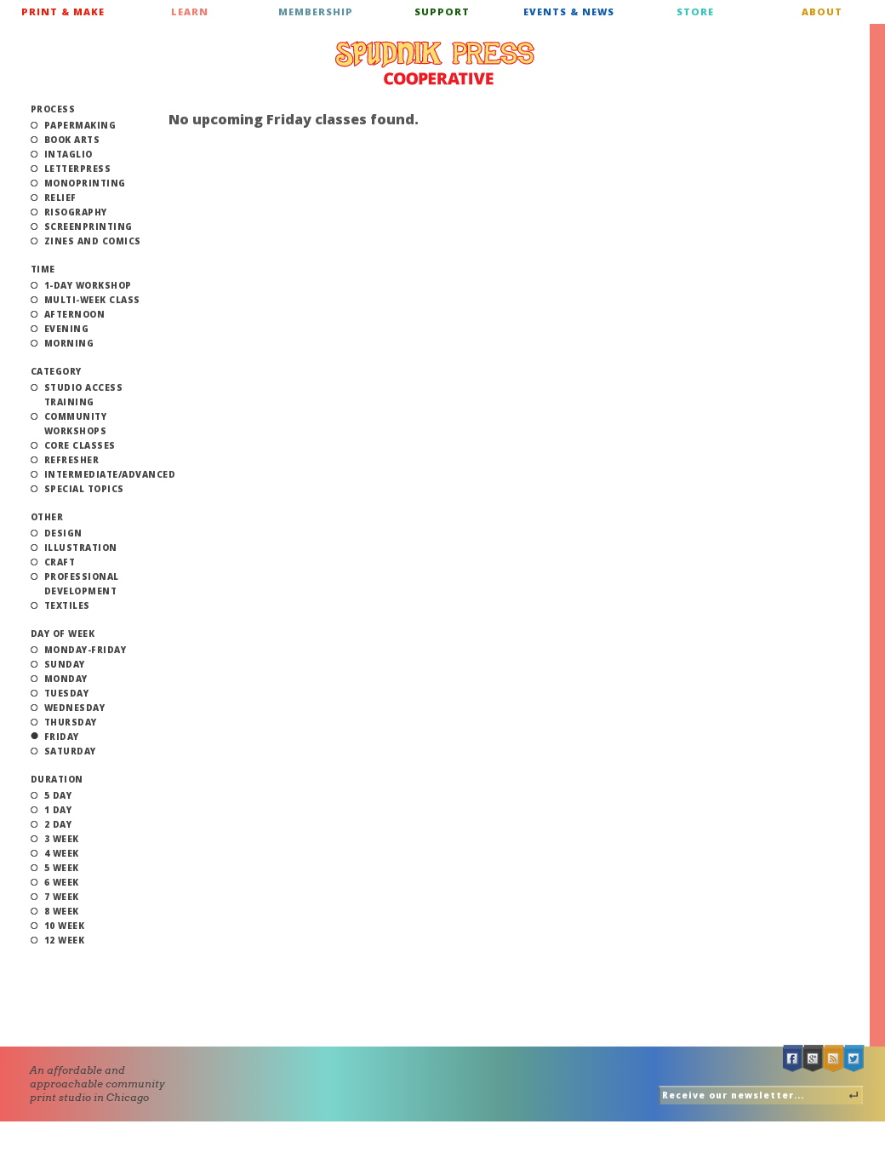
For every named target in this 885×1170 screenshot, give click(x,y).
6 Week (61, 882)
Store (695, 11)
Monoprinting (85, 183)
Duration (57, 779)
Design (63, 533)
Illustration (80, 547)
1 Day (58, 810)
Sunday (64, 664)
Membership (315, 11)
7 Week (61, 897)
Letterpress (77, 169)
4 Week (61, 853)
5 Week (61, 868)
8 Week (61, 911)
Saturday (70, 751)
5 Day (58, 795)
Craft (60, 562)
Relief (60, 198)
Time (43, 269)
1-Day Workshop (88, 285)
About (822, 11)
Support (442, 11)
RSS (834, 1059)
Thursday (70, 722)
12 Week (64, 940)
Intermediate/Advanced (110, 474)
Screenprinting (88, 226)
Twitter (854, 1059)
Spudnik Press (434, 63)
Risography (75, 212)
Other (47, 517)
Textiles (67, 605)
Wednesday (75, 708)
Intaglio (68, 154)
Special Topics (84, 489)
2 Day (58, 824)
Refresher (72, 460)
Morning (69, 343)
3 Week (61, 839)
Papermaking (80, 125)
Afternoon (75, 314)
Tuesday (66, 693)
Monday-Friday (85, 650)
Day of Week (63, 633)
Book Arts (72, 140)
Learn (189, 11)
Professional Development (81, 584)
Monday (66, 679)
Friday (61, 737)
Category (56, 371)
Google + (813, 1059)
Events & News (568, 11)
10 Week (64, 926)
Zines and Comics (92, 241)
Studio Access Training (83, 394)
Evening (66, 329)
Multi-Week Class (92, 300)
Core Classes (80, 445)
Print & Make (63, 11)
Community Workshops (75, 423)
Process (53, 109)
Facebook (793, 1059)
